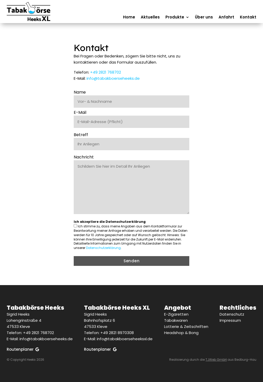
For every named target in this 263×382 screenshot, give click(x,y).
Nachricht (84, 157)
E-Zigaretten (176, 314)
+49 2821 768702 (105, 72)
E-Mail (80, 112)
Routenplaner (20, 349)
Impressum (230, 320)
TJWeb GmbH (216, 359)
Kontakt (248, 17)
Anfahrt (226, 17)
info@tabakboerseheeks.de (113, 78)
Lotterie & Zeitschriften (186, 326)
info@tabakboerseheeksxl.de (125, 338)
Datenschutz (232, 314)
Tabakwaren (176, 320)
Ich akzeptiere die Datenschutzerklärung (110, 221)
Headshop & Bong (181, 332)
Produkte (174, 17)
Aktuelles (150, 17)
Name (80, 92)
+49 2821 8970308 (117, 332)
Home (129, 17)
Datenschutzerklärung (103, 248)
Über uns (204, 17)
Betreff (81, 135)
